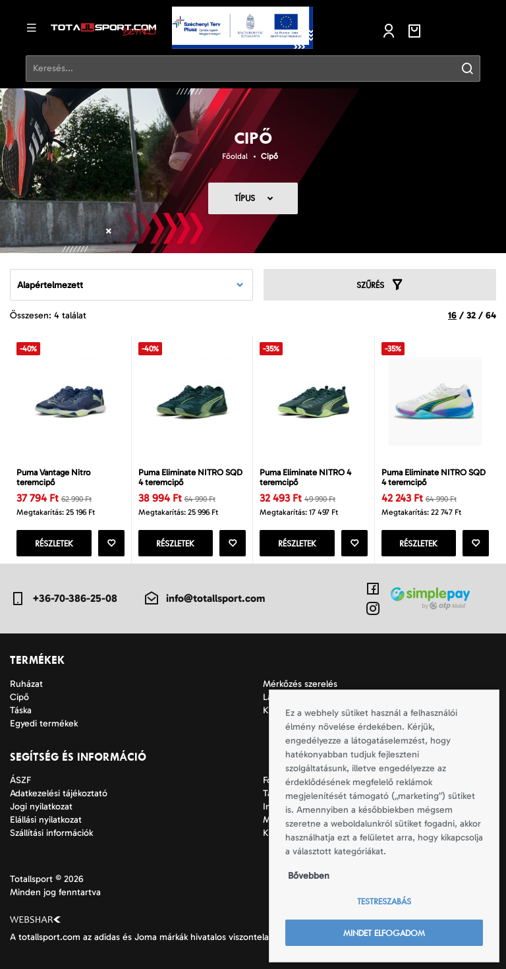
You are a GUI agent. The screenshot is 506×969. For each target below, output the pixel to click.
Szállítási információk (51, 832)
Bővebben (308, 875)
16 (452, 315)
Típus (245, 198)
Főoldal (235, 156)
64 (491, 315)
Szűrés (380, 285)
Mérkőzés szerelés (300, 684)
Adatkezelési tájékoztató (58, 793)
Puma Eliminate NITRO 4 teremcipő (305, 477)
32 (471, 315)
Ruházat (26, 684)
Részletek (54, 543)
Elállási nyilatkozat (46, 819)
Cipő (269, 156)
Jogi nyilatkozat (41, 806)
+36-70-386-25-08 (63, 598)
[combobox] (131, 285)
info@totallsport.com (204, 598)
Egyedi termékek (44, 723)
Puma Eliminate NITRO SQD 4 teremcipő (190, 477)
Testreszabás (384, 901)
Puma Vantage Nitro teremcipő (53, 477)
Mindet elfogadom (384, 933)
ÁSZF (20, 780)
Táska (21, 710)
